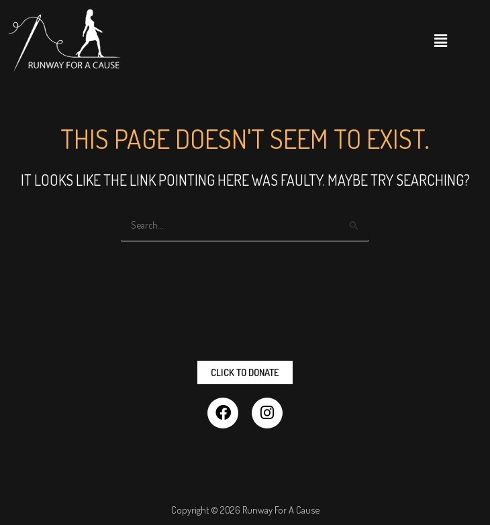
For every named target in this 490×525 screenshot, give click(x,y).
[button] (441, 40)
